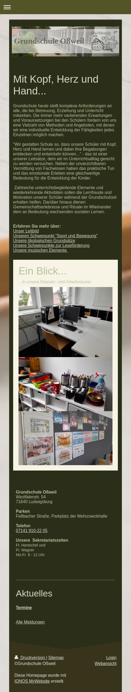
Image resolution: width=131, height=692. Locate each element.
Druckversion (30, 657)
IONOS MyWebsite (32, 681)
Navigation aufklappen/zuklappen (65, 7)
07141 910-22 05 (32, 530)
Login (111, 657)
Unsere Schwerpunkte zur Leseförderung (51, 245)
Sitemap (56, 657)
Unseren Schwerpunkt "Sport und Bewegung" (55, 236)
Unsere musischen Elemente (40, 250)
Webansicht (106, 663)
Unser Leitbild (26, 231)
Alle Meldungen (30, 622)
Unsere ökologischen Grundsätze (44, 240)
